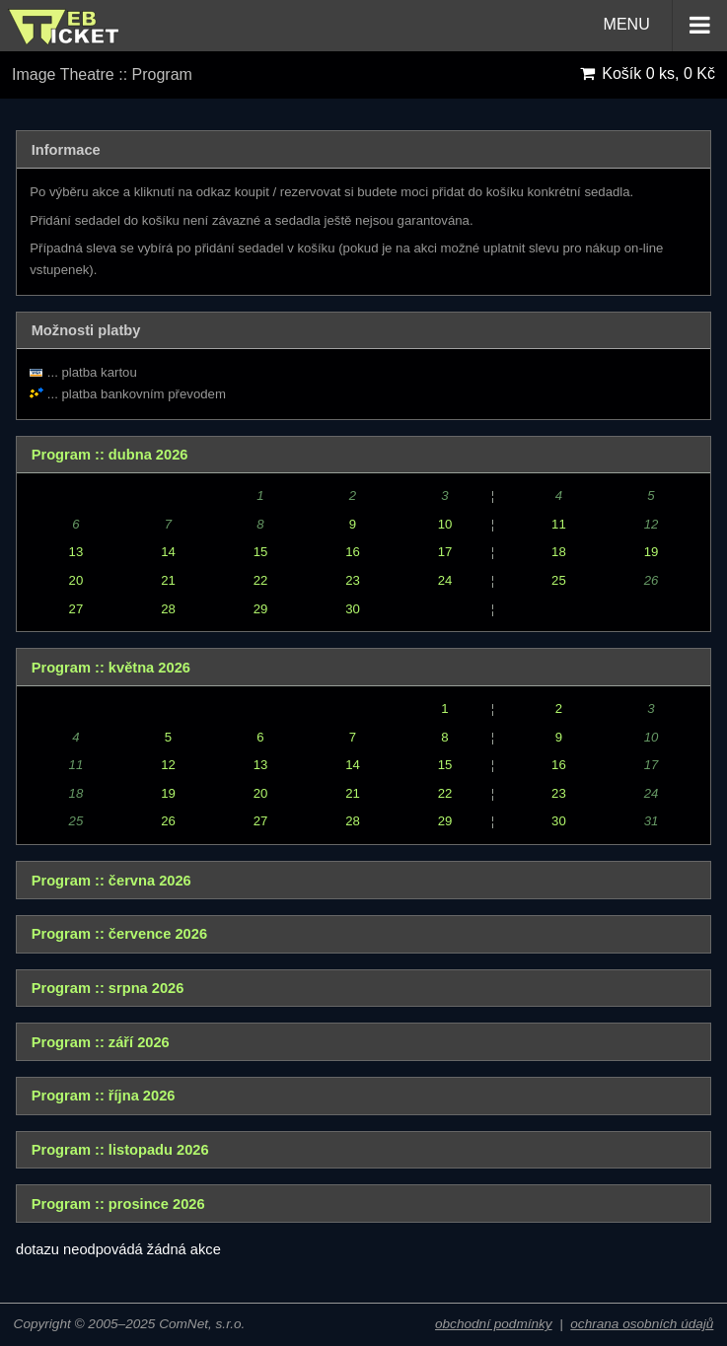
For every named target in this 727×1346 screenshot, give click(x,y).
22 (261, 580)
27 (76, 609)
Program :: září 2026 (101, 1042)
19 (651, 551)
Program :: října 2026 (104, 1095)
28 (168, 609)
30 (352, 609)
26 (168, 821)
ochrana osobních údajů (641, 1323)
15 (261, 551)
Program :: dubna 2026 (110, 454)
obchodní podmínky (493, 1323)
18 (558, 551)
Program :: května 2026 (111, 667)
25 (558, 580)
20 (76, 580)
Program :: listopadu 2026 (120, 1150)
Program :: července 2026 (119, 934)
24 (445, 580)
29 (261, 609)
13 (76, 551)
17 (445, 551)
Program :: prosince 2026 (118, 1204)
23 (352, 580)
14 (168, 551)
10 (445, 524)
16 (352, 551)
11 (558, 524)
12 (168, 764)
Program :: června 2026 (111, 880)
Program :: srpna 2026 (108, 988)
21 (168, 580)
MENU (665, 25)
